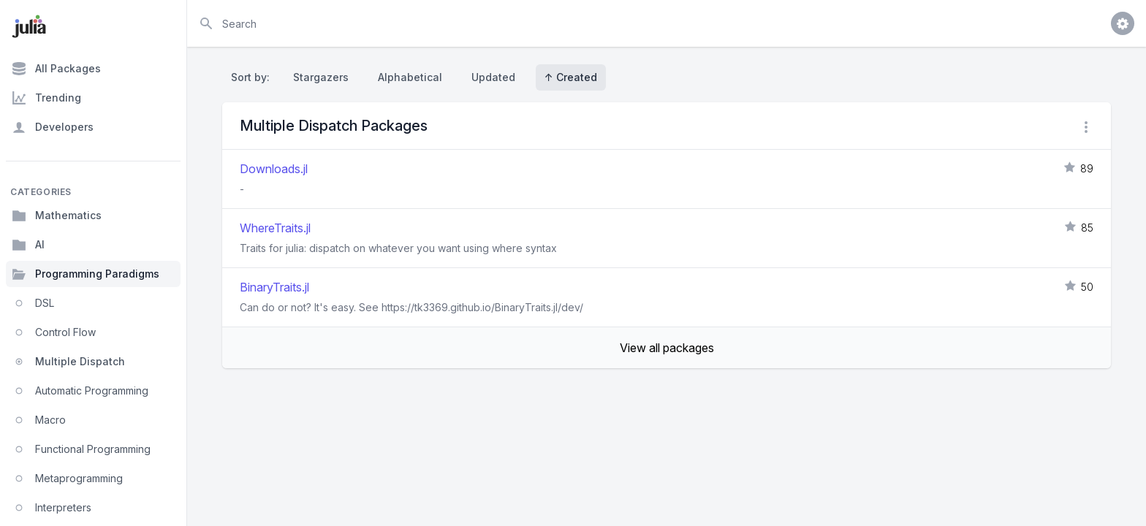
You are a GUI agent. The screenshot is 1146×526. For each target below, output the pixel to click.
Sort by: (253, 77)
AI (28, 244)
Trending (46, 98)
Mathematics (57, 215)
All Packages (56, 68)
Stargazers (321, 77)
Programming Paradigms (85, 274)
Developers (53, 127)
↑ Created (570, 77)
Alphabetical (410, 77)
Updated (493, 77)
